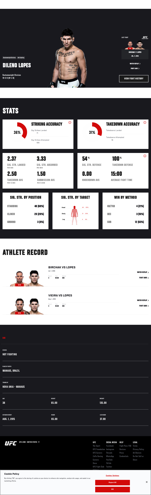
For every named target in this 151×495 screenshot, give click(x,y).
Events (7, 10)
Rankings (18, 10)
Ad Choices (137, 453)
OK (112, 489)
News (41, 10)
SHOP (135, 10)
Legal (135, 442)
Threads (109, 453)
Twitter (109, 467)
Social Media (111, 442)
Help (121, 442)
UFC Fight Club (98, 467)
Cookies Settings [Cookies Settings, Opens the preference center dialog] (112, 476)
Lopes (70, 268)
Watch (110, 10)
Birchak (54, 268)
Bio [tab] (4, 338)
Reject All (112, 482)
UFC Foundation (99, 449)
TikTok (108, 463)
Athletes (30, 10)
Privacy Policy (138, 449)
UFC (94, 442)
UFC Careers (97, 453)
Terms (135, 446)
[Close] (147, 482)
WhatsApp (110, 456)
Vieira (53, 296)
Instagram (110, 449)
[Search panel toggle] (142, 10)
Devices (122, 449)
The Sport (96, 446)
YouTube (109, 460)
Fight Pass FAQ (125, 446)
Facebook (110, 446)
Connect (99, 10)
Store (95, 463)
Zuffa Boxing (123, 10)
